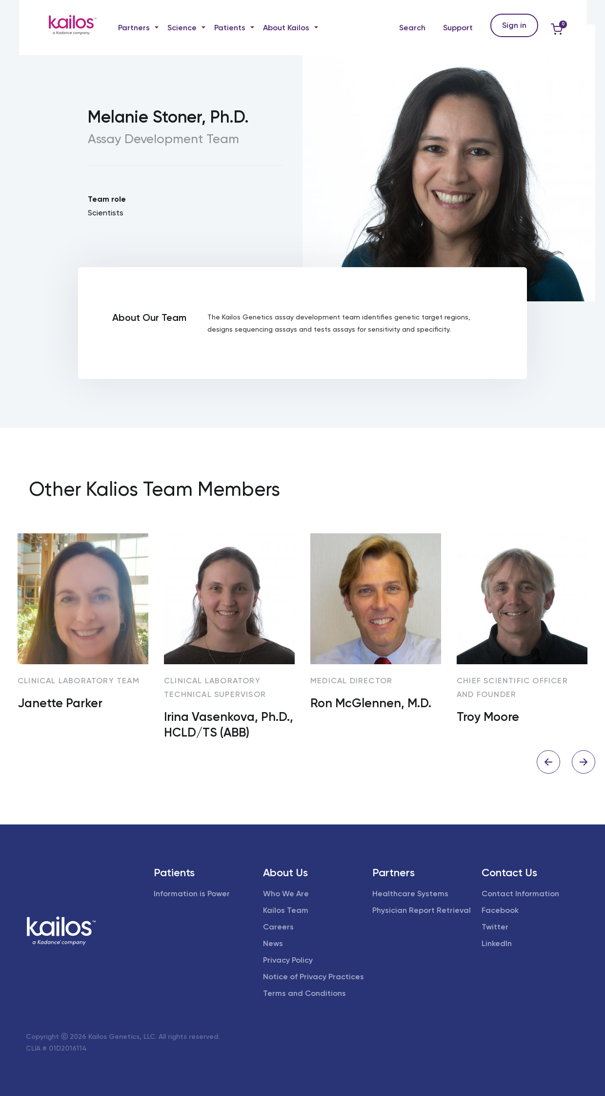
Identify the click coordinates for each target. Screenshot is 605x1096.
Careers (278, 926)
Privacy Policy (288, 960)
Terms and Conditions (304, 993)
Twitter (495, 926)
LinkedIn (497, 943)
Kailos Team (285, 910)
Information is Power (192, 893)
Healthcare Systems (410, 893)
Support (458, 27)
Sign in (514, 25)
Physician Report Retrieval (421, 910)
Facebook (500, 910)
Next (583, 762)
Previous (548, 762)
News (273, 943)
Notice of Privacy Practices (313, 976)
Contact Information (520, 893)
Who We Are (286, 893)
